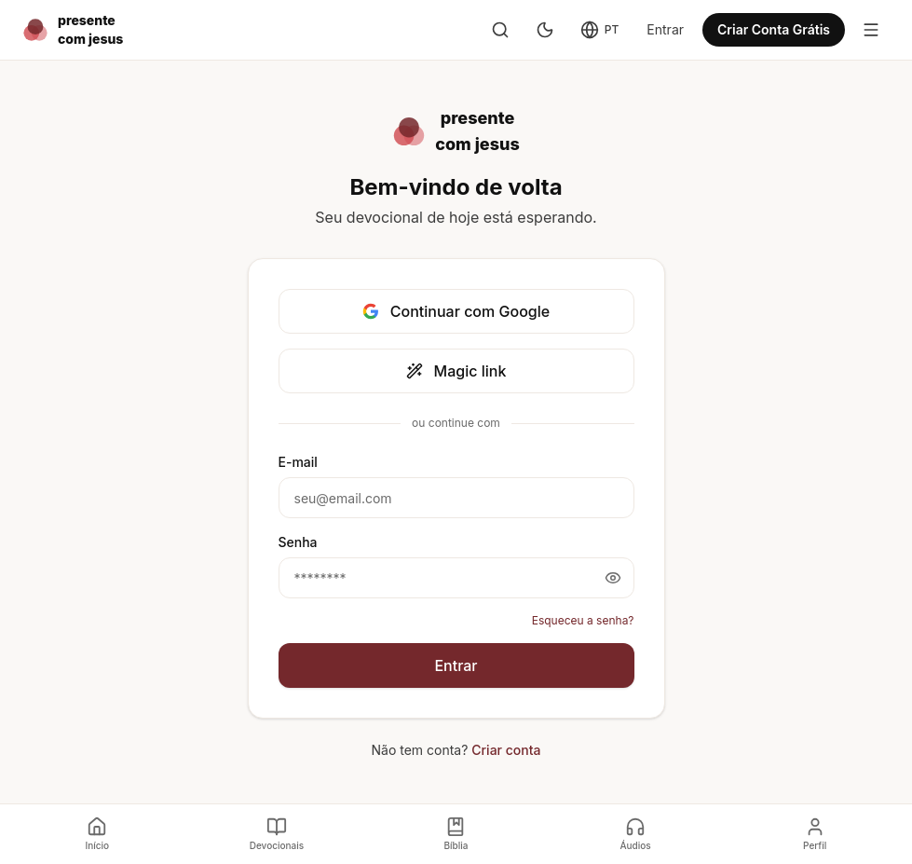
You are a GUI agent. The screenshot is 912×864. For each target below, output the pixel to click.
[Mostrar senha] (613, 578)
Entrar (665, 29)
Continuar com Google (456, 311)
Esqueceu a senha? (583, 620)
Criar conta (505, 750)
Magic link (456, 371)
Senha (298, 542)
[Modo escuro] (545, 29)
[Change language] (600, 29)
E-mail (298, 462)
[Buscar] (500, 29)
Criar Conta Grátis (773, 29)
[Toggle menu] (871, 29)
